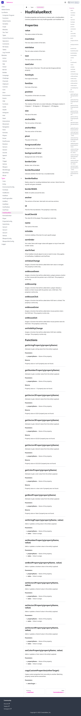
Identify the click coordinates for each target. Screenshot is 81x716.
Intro (3, 7)
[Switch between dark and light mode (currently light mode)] (65, 2)
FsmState (5, 190)
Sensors (5, 147)
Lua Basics (5, 12)
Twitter (6, 706)
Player (4, 218)
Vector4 (5, 233)
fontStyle (73, 22)
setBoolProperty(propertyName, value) (74, 145)
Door (4, 92)
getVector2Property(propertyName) (74, 107)
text (71, 17)
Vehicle (5, 164)
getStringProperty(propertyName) (74, 95)
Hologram (6, 112)
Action (4, 58)
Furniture (5, 104)
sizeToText (73, 71)
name (72, 64)
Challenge (6, 78)
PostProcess (6, 141)
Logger (4, 244)
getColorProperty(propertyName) (74, 124)
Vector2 (5, 227)
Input (4, 118)
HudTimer (6, 210)
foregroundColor (74, 41)
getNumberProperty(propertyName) (74, 101)
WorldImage (6, 170)
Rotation (5, 144)
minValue (73, 15)
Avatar (4, 67)
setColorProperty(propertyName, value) (74, 167)
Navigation (6, 127)
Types (4, 35)
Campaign (6, 75)
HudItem (5, 195)
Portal (4, 138)
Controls (5, 87)
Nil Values (5, 47)
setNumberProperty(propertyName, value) (74, 139)
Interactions (6, 121)
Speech (5, 155)
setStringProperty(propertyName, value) (74, 133)
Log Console (6, 52)
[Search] (73, 2)
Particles (5, 132)
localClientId (73, 62)
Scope (4, 27)
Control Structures (8, 38)
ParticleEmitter (7, 215)
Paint (4, 130)
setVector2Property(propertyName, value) (74, 150)
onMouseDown (74, 76)
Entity (4, 184)
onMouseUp (73, 78)
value (72, 10)
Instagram (7, 709)
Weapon (5, 167)
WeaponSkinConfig (8, 241)
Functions (5, 18)
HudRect (5, 201)
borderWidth (74, 55)
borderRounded (74, 51)
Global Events (6, 9)
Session (5, 150)
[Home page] (26, 7)
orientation (73, 29)
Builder (5, 72)
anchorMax (73, 36)
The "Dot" (5, 32)
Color (4, 181)
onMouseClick (74, 81)
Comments (6, 44)
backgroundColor (74, 45)
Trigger (5, 161)
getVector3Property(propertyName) (74, 112)
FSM (4, 101)
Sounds (5, 152)
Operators (6, 41)
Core (4, 90)
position (72, 26)
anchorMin (73, 33)
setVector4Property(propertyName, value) (74, 162)
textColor (73, 19)
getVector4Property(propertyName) (74, 118)
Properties (71, 8)
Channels (5, 81)
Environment (6, 95)
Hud (4, 115)
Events (4, 98)
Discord (7, 704)
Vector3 (5, 230)
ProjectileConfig (7, 221)
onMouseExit (74, 85)
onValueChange (74, 74)
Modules (5, 29)
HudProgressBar (7, 198)
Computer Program (8, 15)
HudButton (6, 193)
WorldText (6, 173)
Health (5, 110)
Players (5, 135)
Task (4, 158)
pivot (72, 38)
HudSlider (5, 204)
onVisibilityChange (74, 88)
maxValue (73, 12)
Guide (4, 107)
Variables (5, 24)
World (4, 175)
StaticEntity (6, 224)
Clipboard (5, 84)
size (71, 31)
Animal (5, 61)
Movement (6, 124)
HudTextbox (6, 207)
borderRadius (74, 53)
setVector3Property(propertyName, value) (74, 156)
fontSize (72, 24)
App (4, 64)
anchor (72, 57)
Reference (10, 2)
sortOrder (73, 69)
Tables (4, 49)
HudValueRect (7, 213)
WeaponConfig (7, 238)
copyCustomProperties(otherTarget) (74, 173)
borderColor (73, 48)
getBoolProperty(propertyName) (74, 129)
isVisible (72, 67)
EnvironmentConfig (8, 187)
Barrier (5, 70)
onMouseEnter (74, 83)
